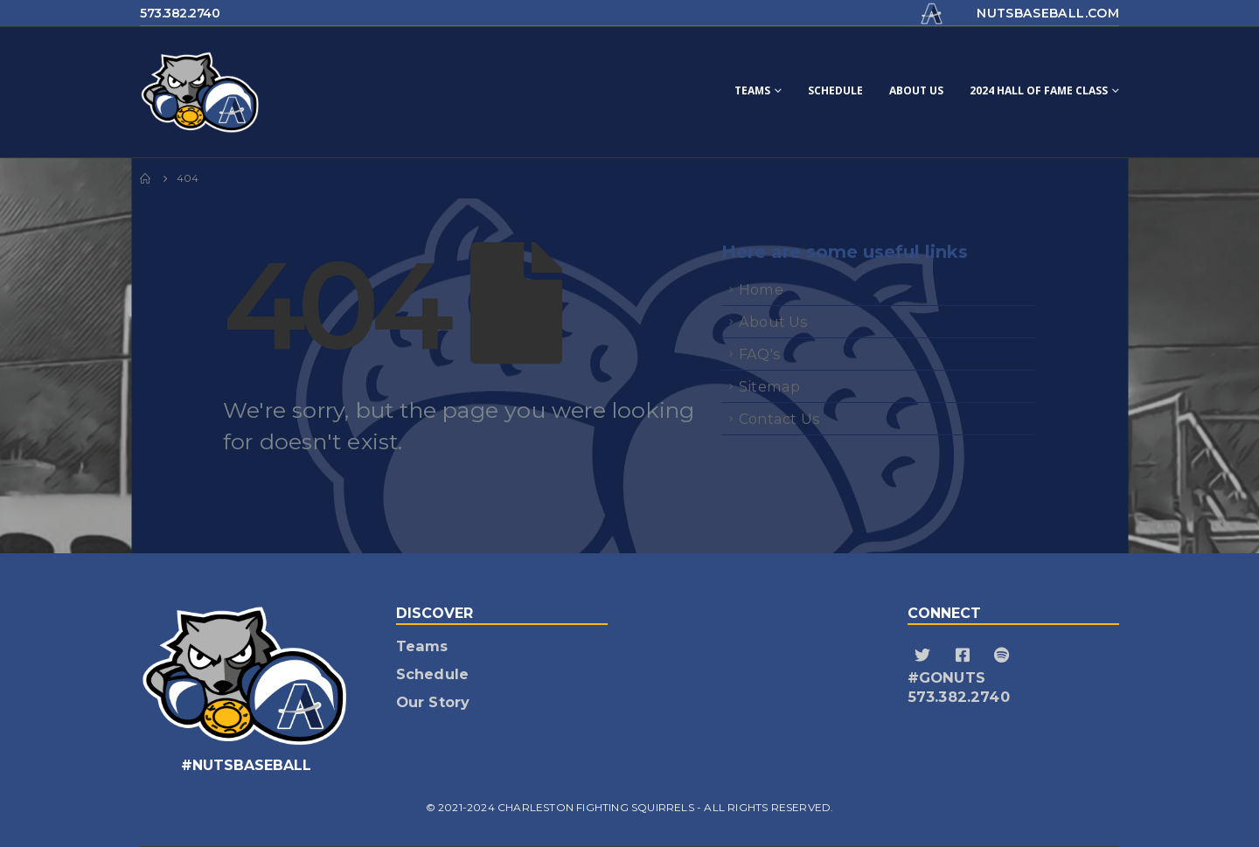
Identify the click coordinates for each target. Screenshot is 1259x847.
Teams (752, 90)
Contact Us (779, 418)
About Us (916, 90)
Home (761, 289)
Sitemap (769, 386)
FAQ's (760, 354)
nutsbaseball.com (1048, 13)
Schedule (835, 90)
